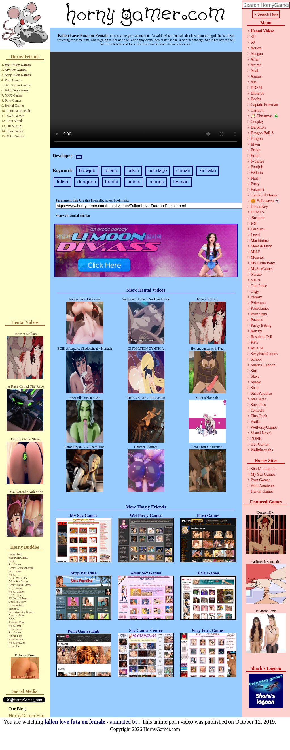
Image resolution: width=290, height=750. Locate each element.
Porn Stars (14, 646)
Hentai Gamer (14, 106)
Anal (254, 71)
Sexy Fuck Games (18, 75)
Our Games (260, 444)
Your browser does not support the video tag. (146, 100)
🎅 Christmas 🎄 (264, 116)
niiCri (255, 280)
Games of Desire (264, 195)
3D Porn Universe (19, 598)
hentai (111, 182)
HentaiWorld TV (18, 578)
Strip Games (16, 588)
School (256, 359)
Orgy (255, 291)
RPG (254, 342)
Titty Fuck (259, 416)
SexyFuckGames (264, 354)
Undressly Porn (17, 601)
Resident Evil (261, 337)
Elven (255, 144)
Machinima (260, 240)
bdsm (133, 170)
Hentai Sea (15, 625)
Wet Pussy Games (18, 65)
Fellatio (257, 172)
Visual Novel (261, 433)
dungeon (86, 182)
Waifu (255, 422)
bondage (157, 170)
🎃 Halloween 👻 (265, 201)
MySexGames (262, 269)
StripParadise (261, 393)
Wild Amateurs (263, 486)
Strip (254, 388)
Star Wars (258, 399)
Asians (256, 76)
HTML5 (257, 212)
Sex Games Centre (17, 85)
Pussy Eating (261, 325)
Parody (256, 297)
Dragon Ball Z (262, 133)
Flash (255, 178)
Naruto (256, 274)
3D (253, 37)
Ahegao (257, 54)
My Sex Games (16, 70)
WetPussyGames (264, 427)
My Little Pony (263, 263)
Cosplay (257, 121)
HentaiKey (259, 206)
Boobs (256, 99)
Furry (255, 184)
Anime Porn (15, 635)
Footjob (257, 167)
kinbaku (207, 170)
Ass (254, 82)
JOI (253, 223)
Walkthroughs (262, 450)
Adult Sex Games (17, 90)
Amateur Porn (16, 615)
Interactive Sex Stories (21, 612)
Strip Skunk (15, 121)
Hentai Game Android (21, 567)
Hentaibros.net (17, 642)
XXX (12, 618)
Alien (255, 59)
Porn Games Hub (18, 111)
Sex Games (15, 564)
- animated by (92, 722)
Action (256, 48)
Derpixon (258, 127)
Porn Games (13, 80)
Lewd (255, 235)
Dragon (257, 138)
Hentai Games (17, 591)
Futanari (257, 189)
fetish (62, 182)
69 (253, 42)
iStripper (257, 218)
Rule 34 (257, 348)
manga (156, 182)
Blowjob (257, 93)
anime (133, 182)
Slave (255, 376)
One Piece (259, 286)
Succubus (258, 405)
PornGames (260, 308)
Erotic (255, 155)
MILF (255, 252)
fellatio (111, 170)
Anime (256, 65)
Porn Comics (16, 639)
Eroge (255, 150)
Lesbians (258, 229)
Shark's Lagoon (263, 365)
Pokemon (258, 303)
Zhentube (14, 608)
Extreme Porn (16, 605)
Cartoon (257, 110)
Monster (257, 257)
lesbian (181, 182)
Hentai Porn (15, 554)
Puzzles (257, 320)
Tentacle (257, 410)
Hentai (12, 561)
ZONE (256, 439)
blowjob (87, 170)
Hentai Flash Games (20, 584)
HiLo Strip (14, 126)
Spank (256, 382)
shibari (183, 170)
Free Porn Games (18, 557)
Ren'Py (256, 331)
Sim (254, 371)
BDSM (256, 88)
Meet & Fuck (261, 246)
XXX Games (13, 95)
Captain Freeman (264, 104)
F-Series (257, 161)
